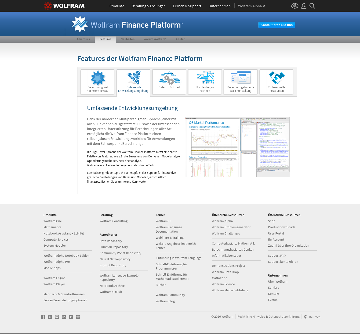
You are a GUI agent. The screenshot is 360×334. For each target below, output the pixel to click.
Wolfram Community (170, 295)
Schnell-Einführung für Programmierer (171, 266)
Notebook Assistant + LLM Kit (64, 233)
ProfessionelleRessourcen (276, 89)
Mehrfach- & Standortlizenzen (64, 294)
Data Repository (111, 241)
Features (105, 39)
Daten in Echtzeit (169, 87)
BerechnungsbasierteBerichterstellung (240, 89)
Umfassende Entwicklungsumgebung (133, 89)
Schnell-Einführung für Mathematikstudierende (172, 276)
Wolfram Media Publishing (230, 290)
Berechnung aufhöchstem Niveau (98, 89)
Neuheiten (128, 39)
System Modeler (55, 245)
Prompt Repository (113, 265)
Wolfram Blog (165, 301)
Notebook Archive (112, 286)
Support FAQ (277, 255)
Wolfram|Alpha (222, 221)
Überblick (83, 39)
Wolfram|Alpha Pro (57, 261)
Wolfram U (163, 221)
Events (272, 300)
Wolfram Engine (54, 278)
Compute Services (56, 239)
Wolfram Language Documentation (169, 229)
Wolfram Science (223, 284)
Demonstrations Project (228, 265)
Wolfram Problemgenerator (231, 227)
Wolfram (227, 316)
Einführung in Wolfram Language (178, 258)
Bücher (161, 285)
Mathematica (53, 227)
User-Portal (276, 233)
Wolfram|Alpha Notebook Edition (67, 255)
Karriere (273, 287)
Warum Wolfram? (155, 39)
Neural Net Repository (115, 259)
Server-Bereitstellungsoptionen (65, 300)
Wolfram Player (54, 284)
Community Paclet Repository (120, 253)
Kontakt (273, 293)
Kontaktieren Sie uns (277, 25)
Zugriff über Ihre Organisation (288, 245)
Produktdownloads (281, 227)
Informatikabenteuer (226, 255)
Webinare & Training (170, 237)
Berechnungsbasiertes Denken (233, 249)
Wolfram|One (53, 221)
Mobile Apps (52, 268)
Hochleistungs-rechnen (205, 89)
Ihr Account (276, 239)
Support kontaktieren (283, 261)
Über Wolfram (277, 281)
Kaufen (180, 39)
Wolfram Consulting (113, 221)
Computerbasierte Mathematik (233, 243)
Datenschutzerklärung (284, 316)
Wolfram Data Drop (225, 272)
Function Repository (114, 247)
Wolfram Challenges (226, 233)
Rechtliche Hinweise (251, 316)
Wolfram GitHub (111, 292)
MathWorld (219, 278)
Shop (271, 221)
